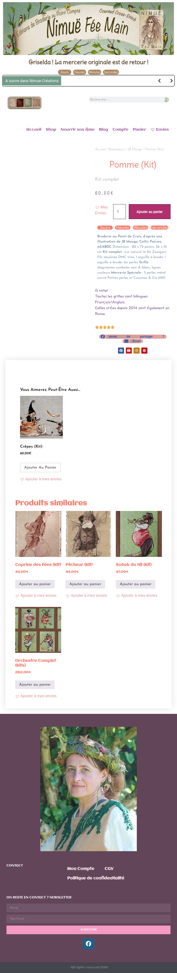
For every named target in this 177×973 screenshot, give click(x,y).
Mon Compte (80, 869)
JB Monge (135, 149)
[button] (104, 210)
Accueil (33, 130)
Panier (139, 130)
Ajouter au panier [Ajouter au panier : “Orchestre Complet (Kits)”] (35, 685)
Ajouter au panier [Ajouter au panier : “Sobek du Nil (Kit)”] (135, 584)
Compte (120, 130)
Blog (103, 130)
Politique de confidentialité (95, 878)
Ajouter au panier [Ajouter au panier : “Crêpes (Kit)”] (40, 467)
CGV (109, 869)
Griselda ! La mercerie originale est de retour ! (88, 62)
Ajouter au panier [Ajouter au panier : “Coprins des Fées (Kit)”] (35, 584)
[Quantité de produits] (119, 211)
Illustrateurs (116, 149)
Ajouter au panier (150, 211)
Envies (160, 129)
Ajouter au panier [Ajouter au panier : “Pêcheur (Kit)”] (85, 584)
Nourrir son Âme (77, 130)
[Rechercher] (167, 99)
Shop (51, 130)
